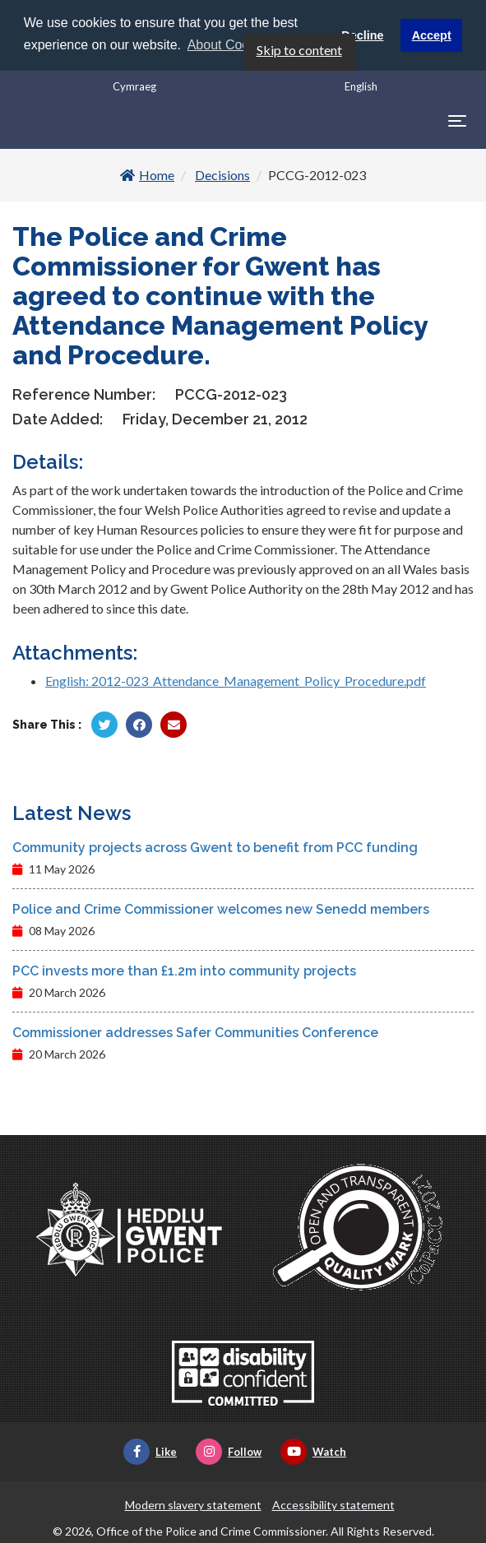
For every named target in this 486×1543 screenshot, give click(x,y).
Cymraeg (134, 85)
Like (150, 1451)
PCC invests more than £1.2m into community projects (184, 971)
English (361, 85)
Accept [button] (431, 35)
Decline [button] (362, 35)
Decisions (222, 175)
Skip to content (299, 49)
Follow (229, 1451)
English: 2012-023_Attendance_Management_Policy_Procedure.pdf (235, 680)
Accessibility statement (333, 1505)
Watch (313, 1451)
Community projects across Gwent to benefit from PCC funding (215, 847)
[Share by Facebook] (139, 724)
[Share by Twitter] (104, 724)
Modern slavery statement (193, 1505)
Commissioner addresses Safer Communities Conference (195, 1032)
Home (147, 175)
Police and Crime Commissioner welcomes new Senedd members (220, 909)
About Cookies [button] (230, 45)
